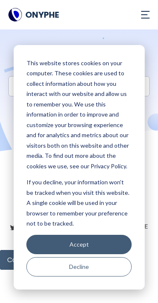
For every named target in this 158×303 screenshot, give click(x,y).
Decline (79, 266)
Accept (79, 244)
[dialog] (79, 167)
